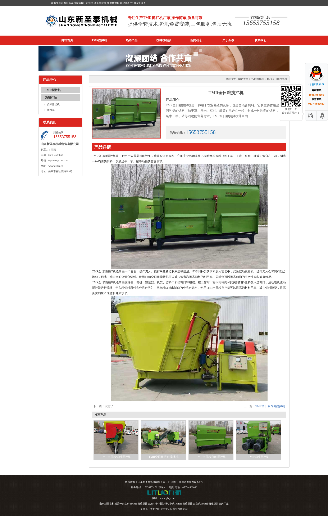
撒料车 (51, 109)
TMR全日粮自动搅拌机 (211, 456)
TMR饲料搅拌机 (258, 456)
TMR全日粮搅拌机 (139, 503)
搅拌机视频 (163, 40)
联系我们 (260, 40)
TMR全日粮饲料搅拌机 (270, 406)
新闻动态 (196, 40)
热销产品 (131, 40)
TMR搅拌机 (99, 40)
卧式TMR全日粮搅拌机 (182, 503)
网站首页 (67, 40)
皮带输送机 (53, 104)
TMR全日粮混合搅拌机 (163, 456)
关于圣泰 (228, 40)
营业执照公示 (180, 509)
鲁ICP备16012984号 (161, 509)
